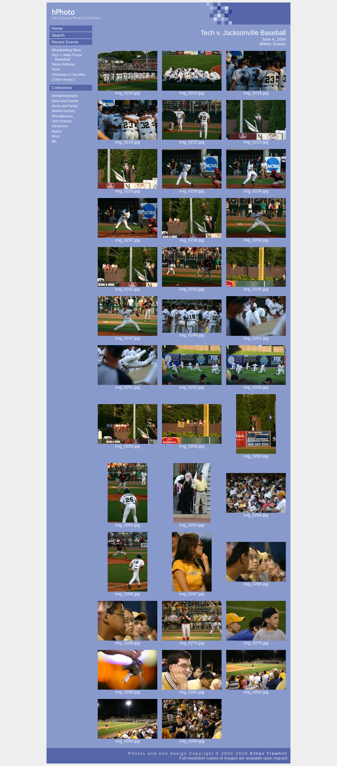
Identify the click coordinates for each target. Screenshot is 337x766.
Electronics (60, 126)
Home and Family (65, 106)
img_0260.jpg (256, 454)
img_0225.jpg (127, 189)
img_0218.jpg (256, 91)
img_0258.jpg (192, 444)
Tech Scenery (62, 121)
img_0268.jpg (256, 582)
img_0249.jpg (192, 333)
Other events (63, 79)
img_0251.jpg (256, 336)
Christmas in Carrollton (68, 74)
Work (56, 136)
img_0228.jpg (192, 189)
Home (57, 28)
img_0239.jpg (256, 238)
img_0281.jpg (192, 690)
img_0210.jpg (127, 91)
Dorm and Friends (65, 101)
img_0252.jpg (127, 385)
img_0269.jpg (127, 641)
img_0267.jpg (192, 592)
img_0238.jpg (192, 238)
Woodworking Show (66, 50)
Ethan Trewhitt (268, 753)
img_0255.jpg (127, 444)
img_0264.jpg (256, 513)
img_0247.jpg (127, 336)
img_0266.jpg (127, 592)
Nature (57, 131)
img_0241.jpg (127, 287)
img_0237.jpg (127, 238)
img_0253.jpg (192, 385)
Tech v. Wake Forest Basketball (67, 57)
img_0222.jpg (192, 140)
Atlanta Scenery (63, 111)
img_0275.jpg (256, 641)
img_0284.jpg (192, 739)
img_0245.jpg (256, 287)
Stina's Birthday (63, 64)
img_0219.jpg (127, 140)
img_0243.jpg (192, 287)
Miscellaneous (62, 116)
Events (279, 44)
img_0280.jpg (127, 690)
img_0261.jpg (127, 523)
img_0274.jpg (192, 641)
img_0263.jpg (191, 523)
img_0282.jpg (256, 690)
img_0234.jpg (256, 189)
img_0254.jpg (256, 385)
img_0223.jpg (256, 140)
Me (54, 141)
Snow (56, 69)
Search (58, 35)
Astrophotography (65, 95)
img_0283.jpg (127, 739)
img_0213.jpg (192, 91)
